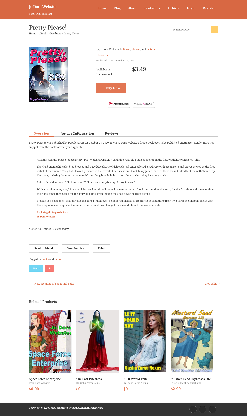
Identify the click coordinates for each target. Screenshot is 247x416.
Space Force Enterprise (45, 379)
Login (191, 8)
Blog (117, 8)
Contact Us (152, 8)
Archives (173, 8)
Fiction (151, 49)
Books (126, 49)
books (45, 259)
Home (102, 8)
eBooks (43, 33)
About (132, 8)
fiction (58, 259)
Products (55, 33)
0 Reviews (102, 55)
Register (209, 8)
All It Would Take (135, 379)
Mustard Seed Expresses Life (191, 379)
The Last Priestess (89, 379)
